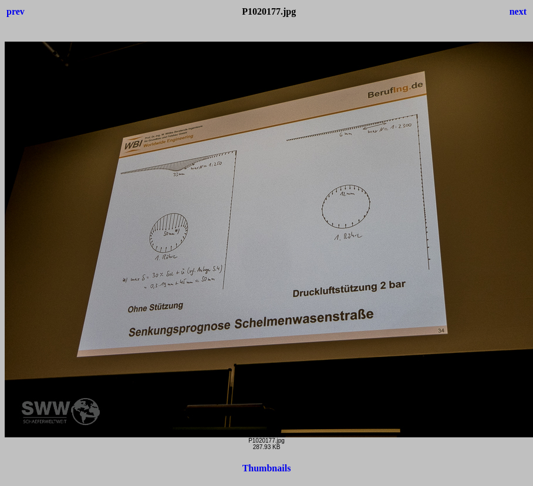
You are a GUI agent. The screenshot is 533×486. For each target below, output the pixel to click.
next (518, 11)
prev (15, 11)
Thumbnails (266, 468)
